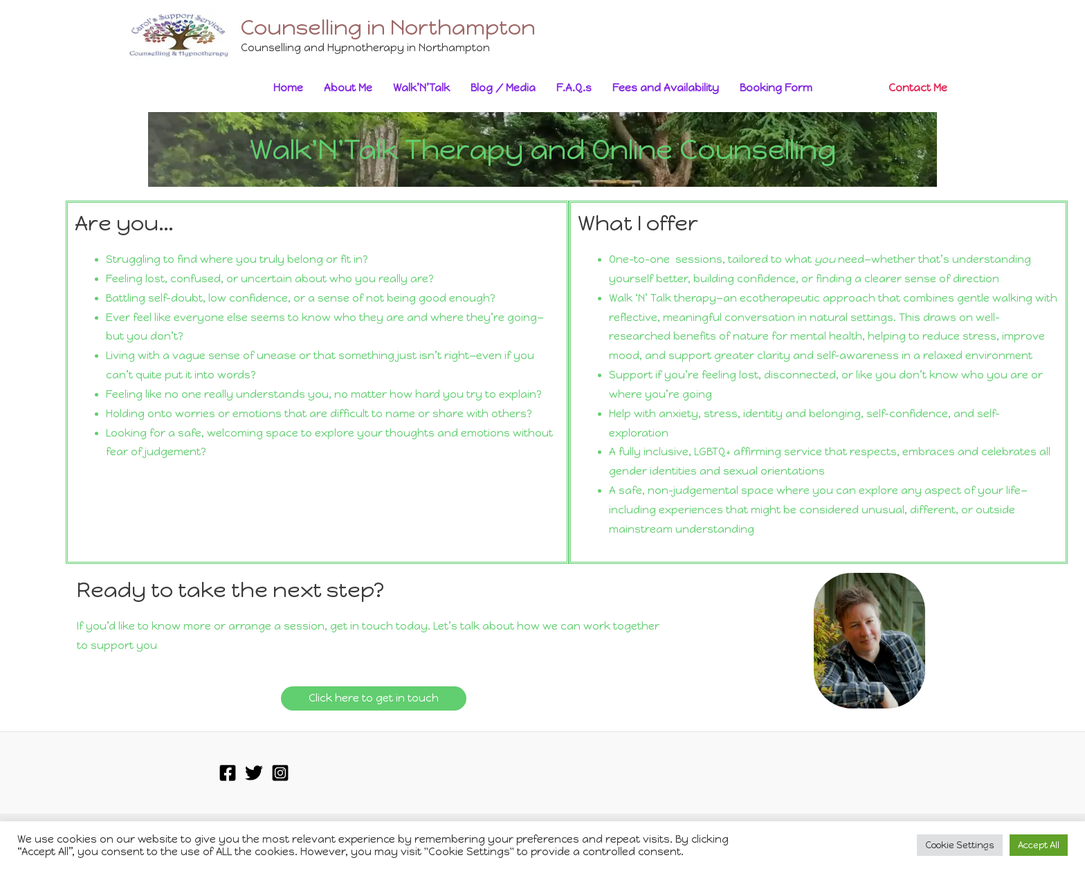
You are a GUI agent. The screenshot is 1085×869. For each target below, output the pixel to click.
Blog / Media (503, 88)
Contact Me (917, 88)
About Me (348, 88)
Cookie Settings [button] (959, 845)
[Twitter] (254, 773)
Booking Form (776, 88)
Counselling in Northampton (388, 27)
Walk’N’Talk (421, 88)
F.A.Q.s (574, 88)
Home (288, 88)
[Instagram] (280, 773)
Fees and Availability (665, 88)
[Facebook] (228, 773)
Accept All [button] (1038, 845)
